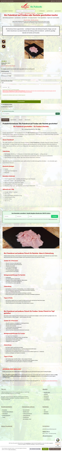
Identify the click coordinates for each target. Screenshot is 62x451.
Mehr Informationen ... (12, 449)
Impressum (46, 411)
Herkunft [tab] (20, 119)
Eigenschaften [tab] (13, 119)
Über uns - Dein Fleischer (56, 1)
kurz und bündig (26, 409)
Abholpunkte (46, 396)
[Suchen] (33, 11)
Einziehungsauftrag (6, 415)
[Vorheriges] (8, 49)
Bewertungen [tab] (27, 119)
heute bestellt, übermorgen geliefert (33, 1)
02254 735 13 (46, 431)
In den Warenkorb (21, 101)
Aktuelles (45, 389)
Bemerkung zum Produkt (6, 76)
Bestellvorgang (26, 411)
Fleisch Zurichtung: (5, 71)
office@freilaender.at (47, 436)
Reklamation (46, 413)
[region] (31, 49)
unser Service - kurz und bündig (8, 1)
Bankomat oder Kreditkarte (7, 411)
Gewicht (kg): (5, 87)
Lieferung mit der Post (27, 413)
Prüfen (57, 113)
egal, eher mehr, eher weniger (7, 80)
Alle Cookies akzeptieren (55, 448)
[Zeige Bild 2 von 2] (35, 57)
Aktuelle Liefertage (34, 20)
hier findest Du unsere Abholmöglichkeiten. (49, 380)
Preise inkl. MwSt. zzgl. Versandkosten (8, 65)
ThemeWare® (41, 444)
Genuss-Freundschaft (6, 426)
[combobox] (24, 11)
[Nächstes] (60, 49)
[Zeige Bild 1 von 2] (33, 57)
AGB (44, 409)
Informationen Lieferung (28, 406)
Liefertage (46, 394)
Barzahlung (4, 409)
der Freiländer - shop (27, 419)
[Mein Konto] (50, 11)
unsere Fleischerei (26, 415)
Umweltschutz (26, 417)
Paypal (3, 417)
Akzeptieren (45, 448)
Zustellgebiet (46, 397)
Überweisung (5, 413)
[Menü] (7, 11)
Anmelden (54, 216)
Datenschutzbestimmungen (53, 219)
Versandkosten (47, 399)
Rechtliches (46, 406)
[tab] (5, 119)
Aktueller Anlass (27, 20)
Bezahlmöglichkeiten (6, 406)
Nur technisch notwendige (35, 448)
